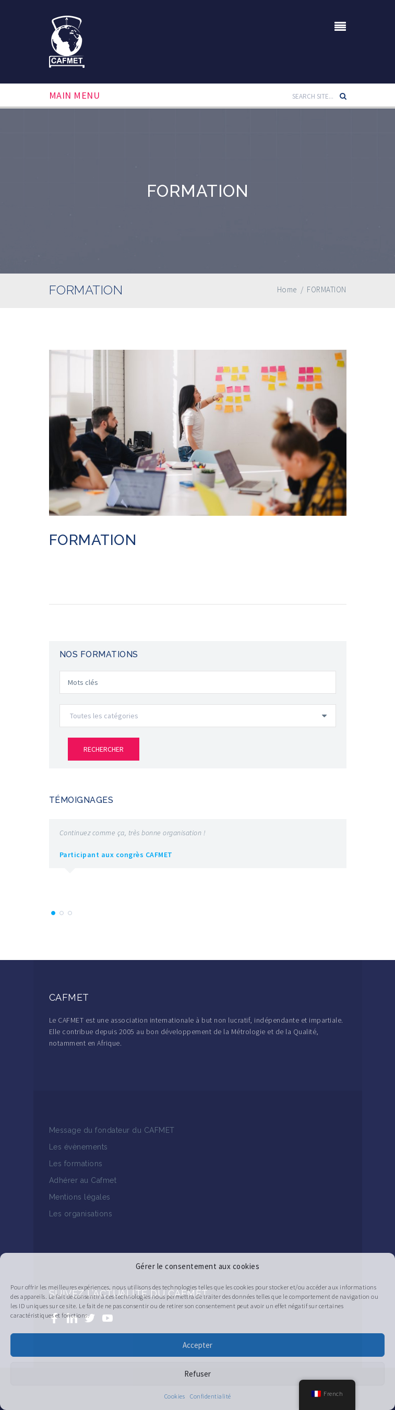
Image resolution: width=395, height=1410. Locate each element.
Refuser (197, 1374)
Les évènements (78, 1147)
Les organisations (81, 1214)
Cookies (174, 1396)
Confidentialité (210, 1396)
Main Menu (74, 95)
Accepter (197, 1345)
